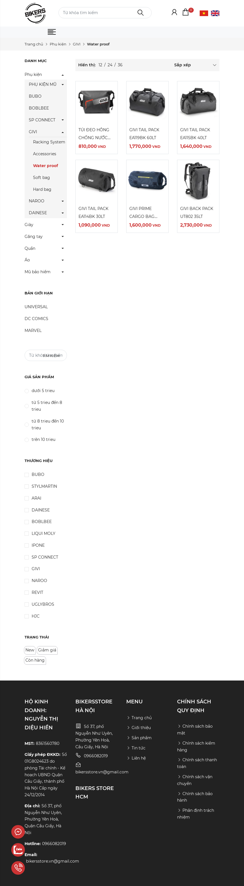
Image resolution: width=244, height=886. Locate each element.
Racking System (49, 142)
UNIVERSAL (36, 306)
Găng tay (34, 236)
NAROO (36, 201)
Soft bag (41, 177)
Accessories (44, 153)
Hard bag (42, 189)
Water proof (45, 165)
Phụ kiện (58, 44)
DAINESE (38, 212)
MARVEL (33, 330)
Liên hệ (136, 758)
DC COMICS (36, 318)
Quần (30, 248)
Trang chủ (34, 44)
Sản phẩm (139, 737)
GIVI (76, 44)
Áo (27, 259)
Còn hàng (35, 660)
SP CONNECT (42, 119)
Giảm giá (47, 650)
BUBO (35, 96)
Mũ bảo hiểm (38, 271)
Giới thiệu (138, 727)
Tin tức (135, 748)
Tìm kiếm (51, 355)
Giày (29, 224)
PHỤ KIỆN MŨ (42, 84)
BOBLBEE (39, 108)
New (29, 650)
